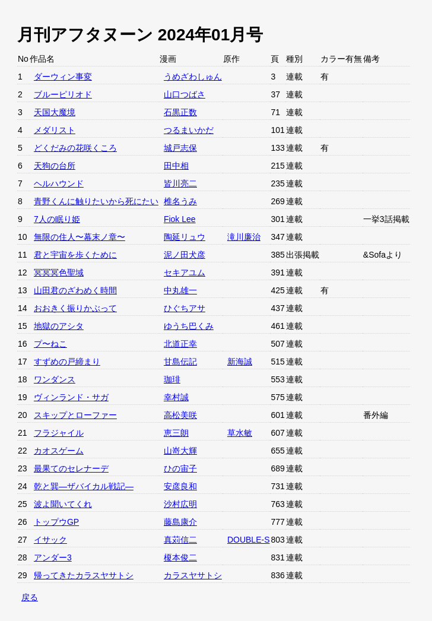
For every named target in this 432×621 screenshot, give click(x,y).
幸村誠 (176, 397)
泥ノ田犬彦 (184, 254)
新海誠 (239, 361)
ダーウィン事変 (63, 76)
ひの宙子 (180, 468)
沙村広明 (180, 504)
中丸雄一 (180, 290)
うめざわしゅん (193, 76)
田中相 (176, 165)
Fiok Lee (180, 219)
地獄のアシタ (59, 326)
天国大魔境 (54, 112)
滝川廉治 (244, 237)
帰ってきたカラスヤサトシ (84, 575)
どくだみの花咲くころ (75, 148)
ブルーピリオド (63, 94)
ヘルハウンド (59, 183)
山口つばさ (184, 94)
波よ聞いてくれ (63, 504)
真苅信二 (180, 539)
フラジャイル (59, 433)
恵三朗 (176, 433)
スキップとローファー (75, 415)
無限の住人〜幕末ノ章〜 (79, 237)
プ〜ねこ (50, 343)
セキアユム (184, 272)
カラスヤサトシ (193, 575)
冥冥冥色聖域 (59, 272)
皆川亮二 (180, 183)
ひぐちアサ (184, 308)
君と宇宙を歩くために (75, 254)
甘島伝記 (180, 361)
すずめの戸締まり (67, 361)
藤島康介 (180, 522)
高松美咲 (180, 415)
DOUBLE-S (248, 539)
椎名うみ (180, 201)
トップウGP (56, 522)
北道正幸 (180, 343)
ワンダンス (54, 379)
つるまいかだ (189, 130)
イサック (50, 539)
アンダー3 (53, 557)
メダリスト (54, 130)
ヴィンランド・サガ (71, 397)
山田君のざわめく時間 (75, 290)
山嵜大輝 (180, 450)
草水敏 (239, 433)
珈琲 (172, 379)
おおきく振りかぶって (75, 308)
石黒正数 (180, 112)
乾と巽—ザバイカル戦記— (84, 486)
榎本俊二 (180, 557)
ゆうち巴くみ (189, 326)
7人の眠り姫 (57, 219)
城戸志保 (180, 148)
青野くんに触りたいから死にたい (96, 201)
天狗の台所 (54, 165)
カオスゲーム (59, 450)
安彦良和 (180, 486)
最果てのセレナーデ (71, 468)
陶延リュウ (184, 237)
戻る (29, 597)
